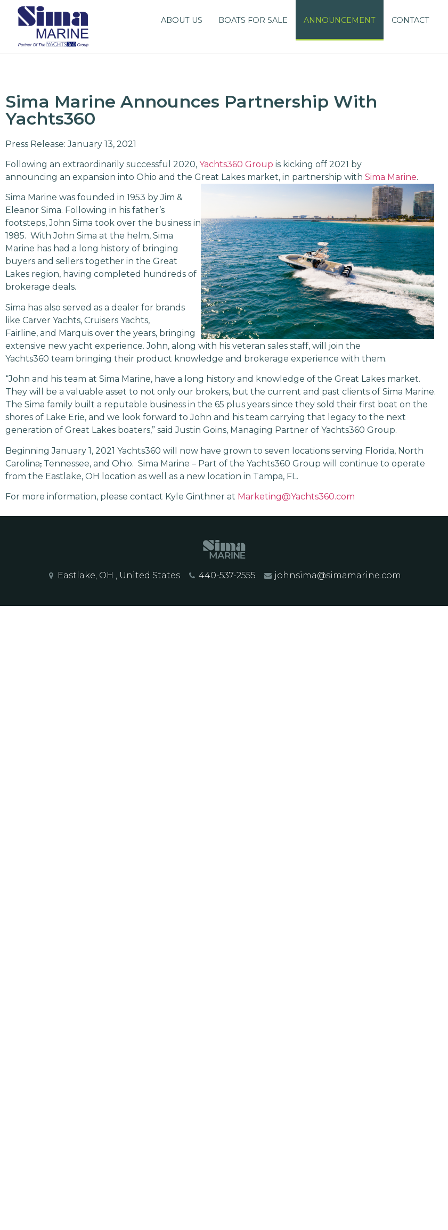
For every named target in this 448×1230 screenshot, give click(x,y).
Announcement (340, 20)
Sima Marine (391, 177)
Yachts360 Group (236, 164)
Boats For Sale (253, 20)
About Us (181, 20)
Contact (410, 20)
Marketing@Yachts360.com (296, 496)
